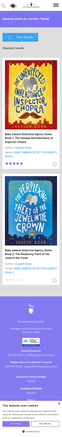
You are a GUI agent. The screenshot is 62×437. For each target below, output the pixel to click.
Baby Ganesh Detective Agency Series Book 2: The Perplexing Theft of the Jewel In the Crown (28, 254)
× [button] (59, 403)
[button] (56, 6)
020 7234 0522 (13, 366)
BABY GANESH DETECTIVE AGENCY (35, 152)
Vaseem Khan (23, 148)
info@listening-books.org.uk (39, 355)
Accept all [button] (15, 424)
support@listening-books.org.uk (40, 366)
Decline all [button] (45, 424)
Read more (29, 418)
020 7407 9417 (15, 355)
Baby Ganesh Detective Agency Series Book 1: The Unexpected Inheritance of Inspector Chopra (29, 138)
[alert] (31, 419)
